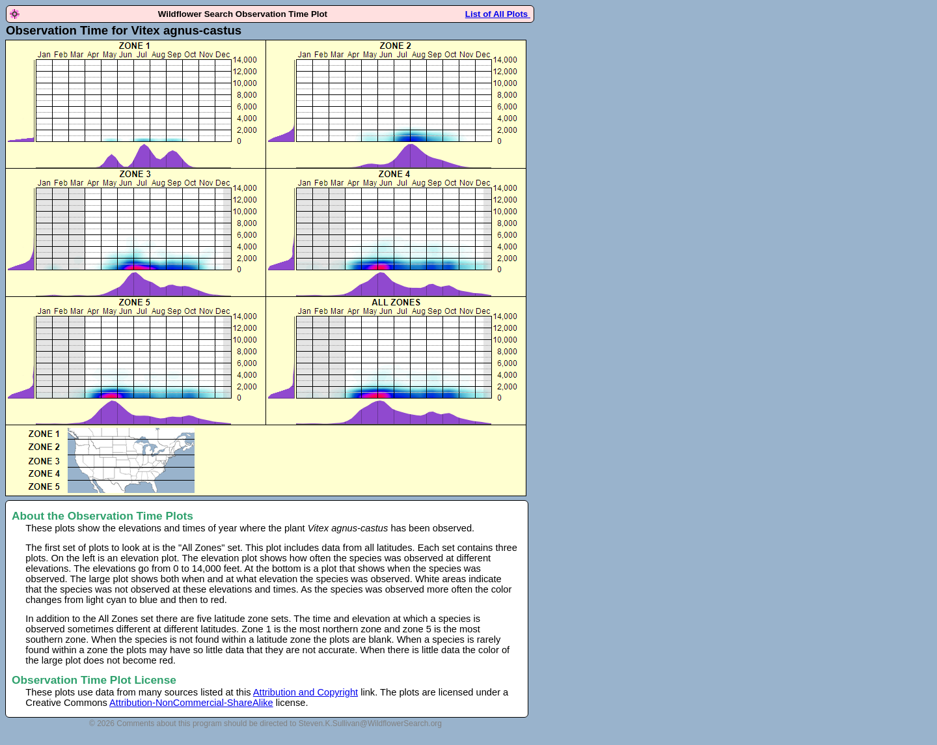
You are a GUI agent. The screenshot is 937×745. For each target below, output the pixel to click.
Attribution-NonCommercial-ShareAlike (191, 702)
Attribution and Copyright (305, 692)
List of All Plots (497, 14)
